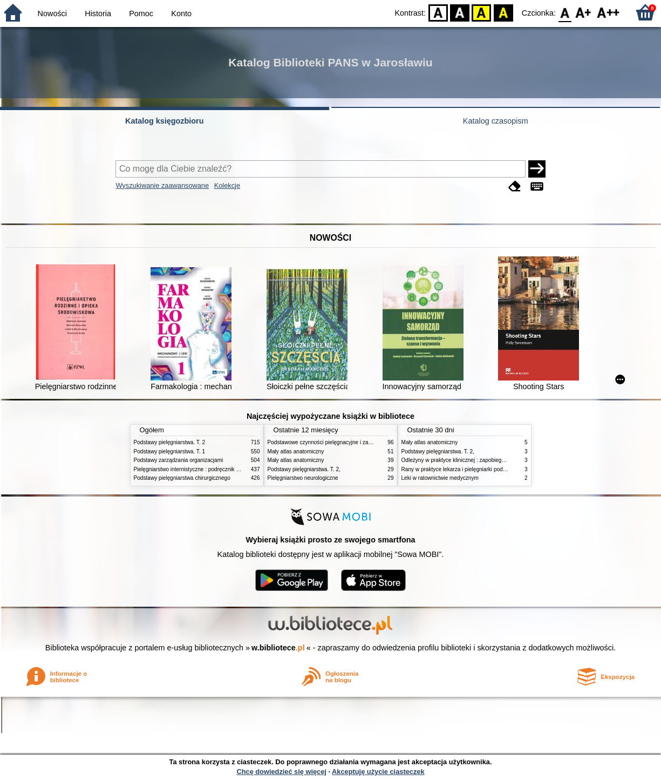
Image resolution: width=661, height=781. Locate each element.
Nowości (52, 13)
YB (481, 12)
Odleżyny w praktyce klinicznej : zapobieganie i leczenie (468, 460)
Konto (181, 13)
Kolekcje (227, 185)
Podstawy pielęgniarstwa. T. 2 (170, 442)
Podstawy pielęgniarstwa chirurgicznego (182, 478)
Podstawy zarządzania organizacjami (178, 460)
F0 (565, 12)
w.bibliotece (278, 647)
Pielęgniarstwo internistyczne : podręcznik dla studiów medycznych (214, 469)
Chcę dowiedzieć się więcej (281, 772)
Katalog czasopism (495, 121)
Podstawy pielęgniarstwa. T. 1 (170, 451)
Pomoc (141, 13)
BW (460, 12)
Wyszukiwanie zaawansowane (162, 185)
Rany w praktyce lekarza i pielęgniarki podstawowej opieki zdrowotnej (485, 469)
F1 (583, 12)
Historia (98, 13)
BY (503, 12)
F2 (608, 12)
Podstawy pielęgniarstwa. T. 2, (304, 469)
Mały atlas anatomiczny (296, 451)
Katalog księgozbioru (164, 121)
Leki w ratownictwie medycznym (440, 478)
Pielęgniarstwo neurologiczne (303, 478)
